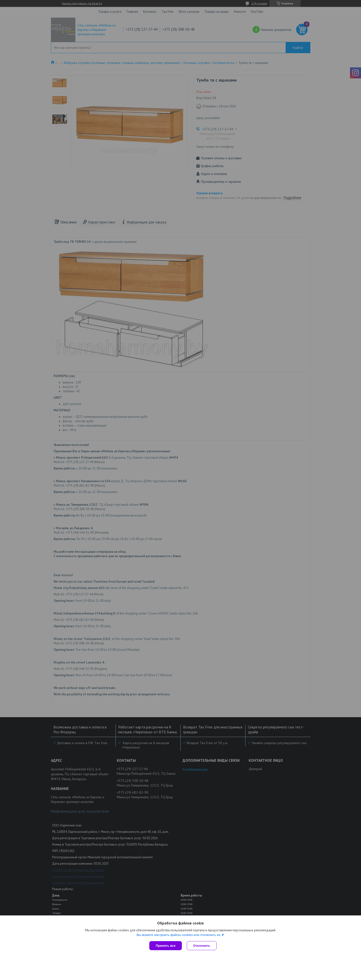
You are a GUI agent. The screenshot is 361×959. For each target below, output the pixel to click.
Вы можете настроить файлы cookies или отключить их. (179, 935)
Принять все (165, 945)
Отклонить (201, 945)
